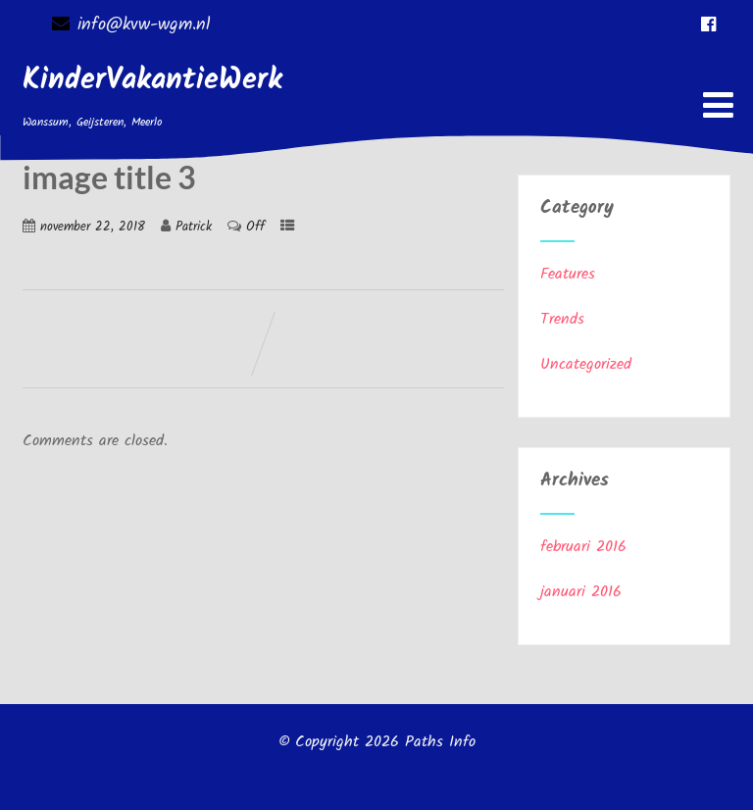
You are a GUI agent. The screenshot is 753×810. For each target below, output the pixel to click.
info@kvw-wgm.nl (131, 25)
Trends (562, 319)
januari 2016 (581, 592)
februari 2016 (583, 546)
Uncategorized (585, 364)
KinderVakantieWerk (152, 80)
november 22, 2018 (92, 227)
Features (567, 274)
